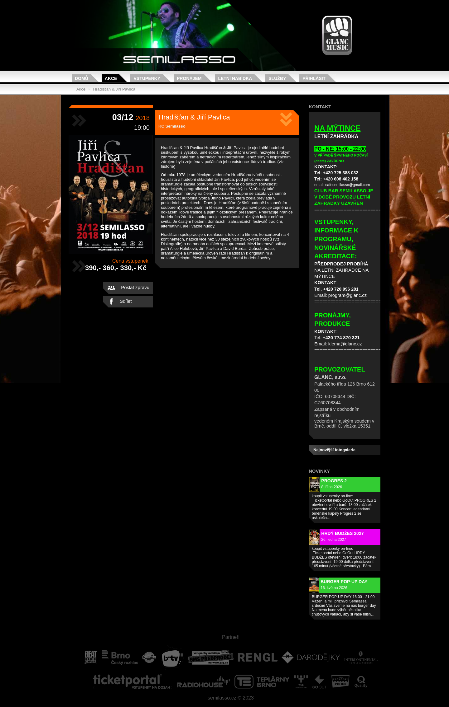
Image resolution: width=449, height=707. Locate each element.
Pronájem (189, 78)
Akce (111, 78)
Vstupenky (146, 78)
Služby (277, 78)
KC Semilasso (172, 126)
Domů (81, 78)
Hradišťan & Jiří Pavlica (114, 89)
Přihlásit (314, 78)
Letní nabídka (235, 78)
